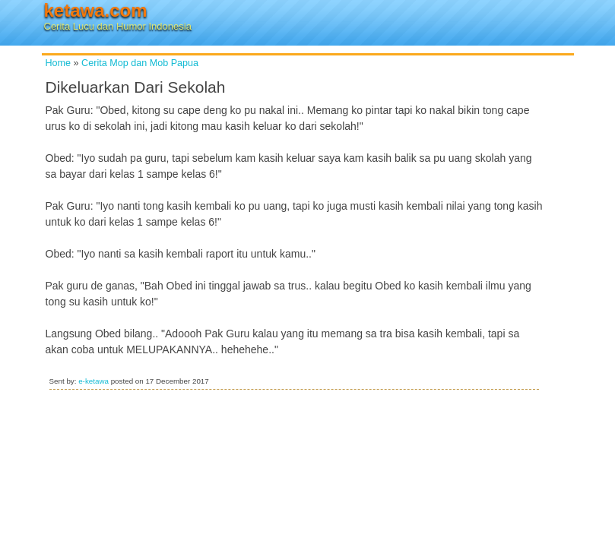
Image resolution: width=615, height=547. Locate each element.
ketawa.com (95, 10)
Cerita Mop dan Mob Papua (139, 63)
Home (58, 63)
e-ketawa (93, 381)
